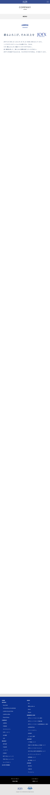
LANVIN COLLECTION (8, 711)
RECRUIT (4, 741)
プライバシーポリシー (15, 778)
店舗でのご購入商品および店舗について (37, 745)
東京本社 (30, 766)
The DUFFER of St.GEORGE (9, 708)
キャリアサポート (7, 762)
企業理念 (5, 723)
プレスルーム (31, 772)
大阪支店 (30, 769)
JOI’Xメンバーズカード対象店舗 (35, 721)
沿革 (4, 738)
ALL (29, 703)
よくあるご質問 (31, 736)
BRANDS (4, 702)
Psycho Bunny (6, 717)
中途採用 (5, 747)
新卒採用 (5, 744)
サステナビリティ (7, 729)
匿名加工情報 (15, 781)
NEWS (28, 700)
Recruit (29, 712)
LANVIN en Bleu (6, 714)
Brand (29, 709)
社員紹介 (5, 753)
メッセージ (5, 750)
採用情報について (32, 757)
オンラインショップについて (34, 754)
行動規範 (5, 726)
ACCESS (29, 763)
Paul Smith (5, 705)
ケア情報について (32, 742)
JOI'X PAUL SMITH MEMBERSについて (37, 751)
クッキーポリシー (35, 778)
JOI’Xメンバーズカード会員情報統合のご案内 (38, 724)
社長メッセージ (6, 732)
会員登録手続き (31, 727)
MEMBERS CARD (31, 715)
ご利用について (35, 781)
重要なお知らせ (31, 706)
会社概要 (5, 735)
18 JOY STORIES (6, 765)
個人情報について (32, 760)
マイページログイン (32, 730)
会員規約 (30, 733)
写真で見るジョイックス (8, 759)
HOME (3, 700)
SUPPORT (29, 739)
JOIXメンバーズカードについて (35, 748)
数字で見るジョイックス (8, 756)
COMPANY (4, 720)
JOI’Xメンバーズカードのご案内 (35, 718)
